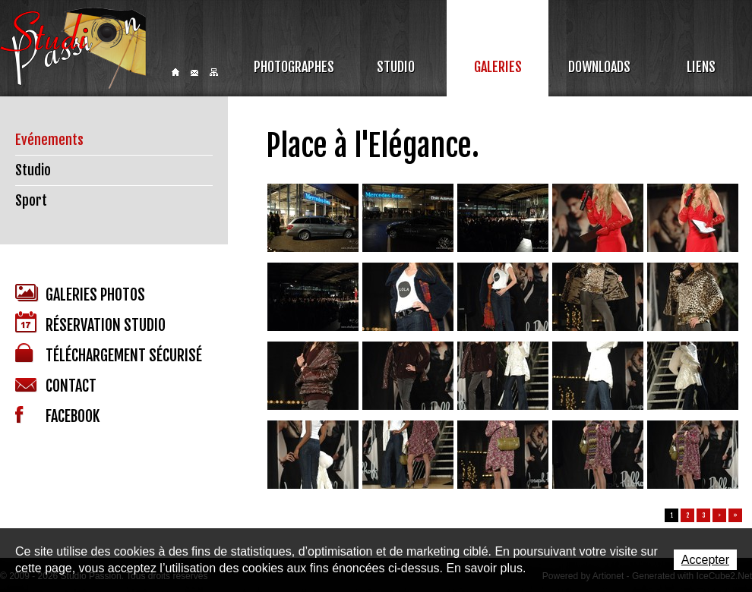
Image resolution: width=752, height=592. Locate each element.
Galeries (498, 66)
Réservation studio (90, 323)
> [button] (719, 515)
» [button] (735, 515)
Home (175, 72)
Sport (31, 200)
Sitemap (214, 72)
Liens (701, 66)
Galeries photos (80, 294)
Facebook (57, 416)
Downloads (599, 66)
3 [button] (704, 515)
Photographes (294, 66)
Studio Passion (73, 48)
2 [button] (688, 515)
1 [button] (672, 515)
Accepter (705, 559)
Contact (194, 73)
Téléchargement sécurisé (108, 354)
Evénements (49, 139)
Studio (396, 66)
